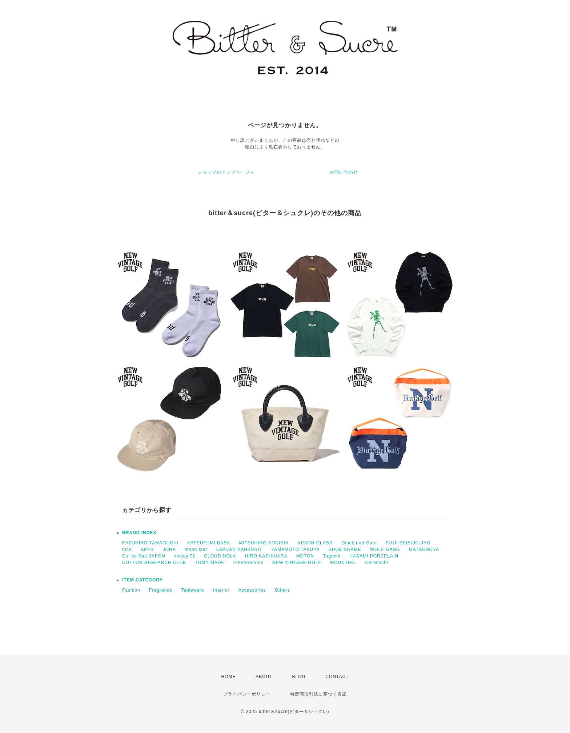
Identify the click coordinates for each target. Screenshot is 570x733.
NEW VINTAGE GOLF (296, 562)
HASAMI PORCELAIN (373, 556)
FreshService (248, 562)
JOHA (169, 549)
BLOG (299, 676)
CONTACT (337, 676)
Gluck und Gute (359, 542)
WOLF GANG (385, 549)
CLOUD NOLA (220, 556)
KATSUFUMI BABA (208, 542)
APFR (147, 549)
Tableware (192, 590)
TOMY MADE (209, 562)
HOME (228, 676)
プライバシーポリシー (246, 694)
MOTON (305, 556)
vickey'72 (184, 556)
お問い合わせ (344, 172)
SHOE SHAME (345, 549)
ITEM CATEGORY (142, 580)
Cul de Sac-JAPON (143, 556)
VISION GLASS (315, 542)
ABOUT (264, 676)
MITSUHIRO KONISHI (264, 542)
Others (282, 590)
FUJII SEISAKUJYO (408, 542)
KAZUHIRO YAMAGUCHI (150, 542)
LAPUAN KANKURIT (239, 549)
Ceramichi (376, 562)
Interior (221, 590)
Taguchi (332, 556)
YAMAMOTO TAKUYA (295, 549)
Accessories (252, 590)
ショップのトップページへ (226, 172)
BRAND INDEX (139, 532)
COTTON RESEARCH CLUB (154, 562)
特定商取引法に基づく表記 (318, 694)
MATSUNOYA (424, 549)
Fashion (131, 590)
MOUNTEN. (343, 562)
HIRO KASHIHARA (266, 556)
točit (127, 549)
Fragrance (160, 590)
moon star (196, 549)
